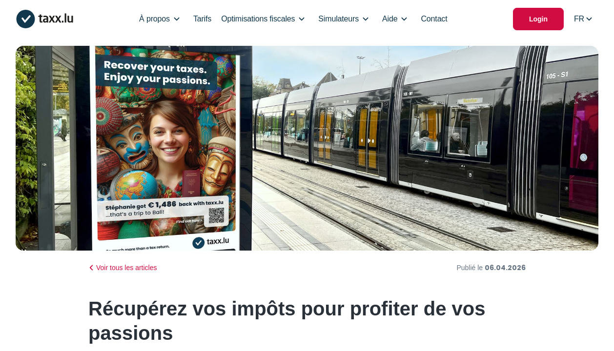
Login (538, 19)
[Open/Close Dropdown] (177, 19)
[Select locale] (583, 19)
